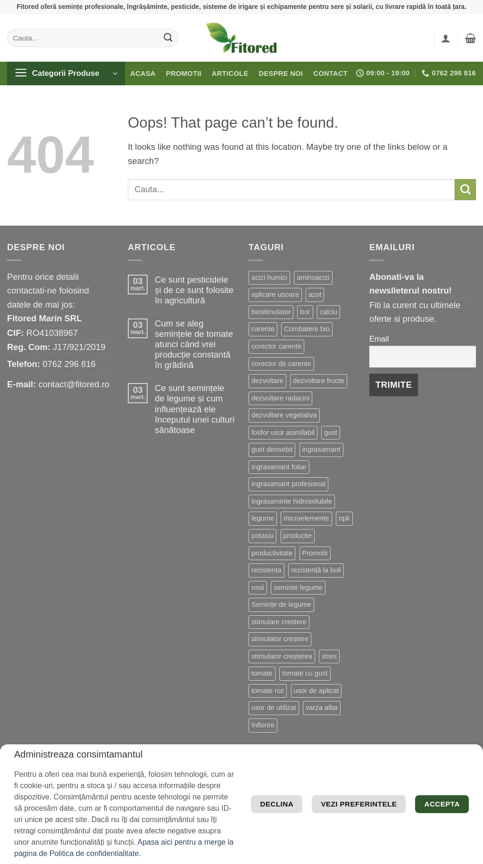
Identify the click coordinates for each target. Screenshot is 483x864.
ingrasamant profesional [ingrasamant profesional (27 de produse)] (288, 484)
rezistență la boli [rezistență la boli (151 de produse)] (316, 570)
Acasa (143, 73)
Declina (285, 784)
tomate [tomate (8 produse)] (262, 673)
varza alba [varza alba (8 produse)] (322, 707)
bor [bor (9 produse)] (305, 312)
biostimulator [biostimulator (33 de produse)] (271, 312)
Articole (230, 73)
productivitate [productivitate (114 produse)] (271, 553)
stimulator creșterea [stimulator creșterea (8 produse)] (281, 656)
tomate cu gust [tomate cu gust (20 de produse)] (304, 673)
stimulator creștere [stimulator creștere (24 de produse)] (279, 639)
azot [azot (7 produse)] (315, 294)
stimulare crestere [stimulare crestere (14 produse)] (279, 622)
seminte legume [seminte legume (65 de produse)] (298, 587)
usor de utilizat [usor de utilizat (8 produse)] (273, 707)
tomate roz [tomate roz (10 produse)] (267, 690)
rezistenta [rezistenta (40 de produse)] (266, 570)
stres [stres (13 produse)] (329, 656)
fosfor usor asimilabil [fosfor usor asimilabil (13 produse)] (283, 432)
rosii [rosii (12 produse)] (257, 587)
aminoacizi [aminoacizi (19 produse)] (313, 277)
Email (379, 338)
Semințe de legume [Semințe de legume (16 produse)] (281, 604)
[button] (445, 38)
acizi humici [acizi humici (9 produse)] (269, 277)
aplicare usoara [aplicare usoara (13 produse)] (275, 294)
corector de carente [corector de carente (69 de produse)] (281, 363)
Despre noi (281, 73)
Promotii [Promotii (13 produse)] (315, 553)
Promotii (183, 73)
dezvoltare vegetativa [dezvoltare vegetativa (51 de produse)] (284, 415)
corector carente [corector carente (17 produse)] (276, 346)
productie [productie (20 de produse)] (297, 535)
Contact (330, 73)
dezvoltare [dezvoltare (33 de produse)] (267, 380)
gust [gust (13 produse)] (330, 432)
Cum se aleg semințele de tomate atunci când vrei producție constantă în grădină (194, 344)
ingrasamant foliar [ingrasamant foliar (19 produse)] (279, 467)
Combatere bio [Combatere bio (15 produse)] (306, 329)
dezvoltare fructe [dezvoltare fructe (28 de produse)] (318, 380)
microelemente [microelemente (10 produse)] (306, 518)
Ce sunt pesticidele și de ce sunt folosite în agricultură (194, 290)
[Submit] (168, 38)
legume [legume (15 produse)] (262, 518)
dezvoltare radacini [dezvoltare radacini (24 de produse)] (280, 398)
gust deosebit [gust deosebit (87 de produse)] (271, 449)
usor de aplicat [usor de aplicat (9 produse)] (316, 690)
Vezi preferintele (403, 784)
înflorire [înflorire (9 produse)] (263, 725)
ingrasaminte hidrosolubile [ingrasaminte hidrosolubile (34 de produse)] (291, 501)
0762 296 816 (69, 364)
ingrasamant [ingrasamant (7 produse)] (321, 449)
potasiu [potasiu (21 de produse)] (262, 535)
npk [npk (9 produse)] (344, 518)
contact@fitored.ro (73, 384)
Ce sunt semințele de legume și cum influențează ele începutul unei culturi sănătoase (194, 408)
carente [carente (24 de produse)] (263, 329)
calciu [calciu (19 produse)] (329, 312)
